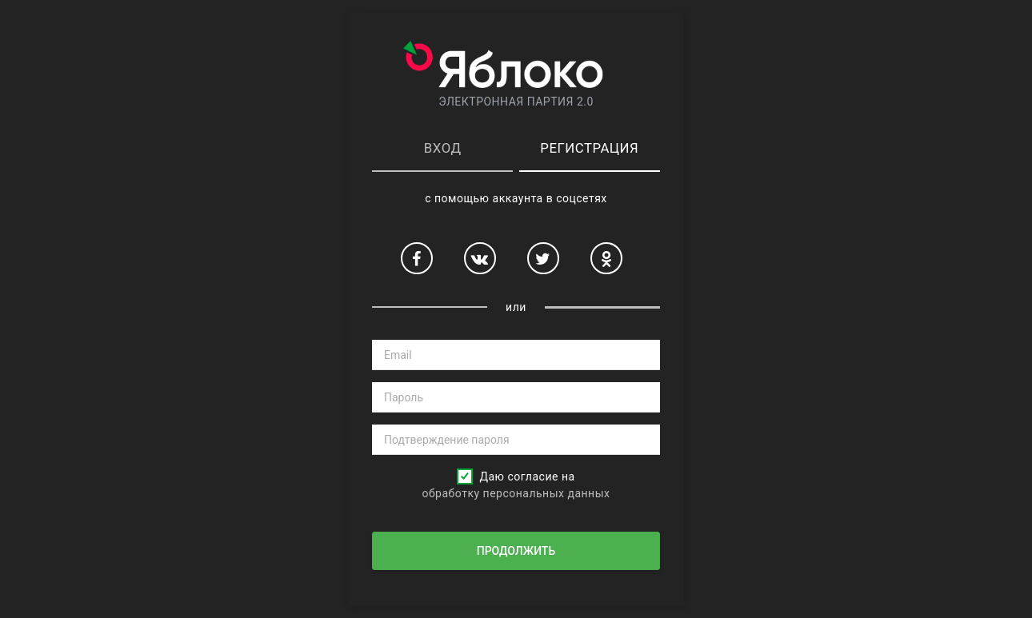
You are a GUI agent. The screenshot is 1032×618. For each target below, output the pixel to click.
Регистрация (589, 148)
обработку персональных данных (516, 493)
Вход (443, 148)
